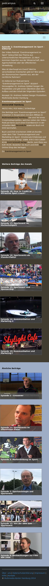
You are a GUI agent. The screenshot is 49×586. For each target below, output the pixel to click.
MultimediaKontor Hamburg (15, 117)
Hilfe (4, 576)
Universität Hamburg (13, 105)
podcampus (8, 3)
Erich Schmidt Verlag (17, 142)
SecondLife (21, 125)
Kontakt (11, 576)
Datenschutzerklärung (23, 573)
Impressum (40, 573)
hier (41, 145)
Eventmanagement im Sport (18, 151)
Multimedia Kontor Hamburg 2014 (20, 578)
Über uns (6, 573)
